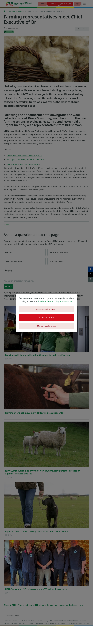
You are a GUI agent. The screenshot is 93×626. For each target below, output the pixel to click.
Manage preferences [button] (46, 326)
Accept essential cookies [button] (46, 309)
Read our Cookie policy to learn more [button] (55, 301)
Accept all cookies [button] (46, 317)
